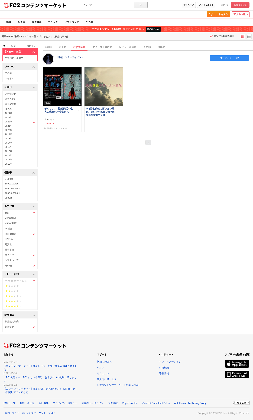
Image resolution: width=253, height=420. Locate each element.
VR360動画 (11, 223)
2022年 (20, 122)
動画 (8, 22)
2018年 (8, 138)
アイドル (9, 78)
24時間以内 (11, 93)
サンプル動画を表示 (224, 36)
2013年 (8, 159)
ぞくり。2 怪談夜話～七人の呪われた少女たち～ (58, 110)
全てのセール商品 (14, 58)
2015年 (8, 151)
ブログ (52, 412)
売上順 (62, 47)
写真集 (21, 22)
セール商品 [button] (19, 52)
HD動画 (9, 239)
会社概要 (43, 403)
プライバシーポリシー (65, 403)
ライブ (15, 412)
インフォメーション (170, 361)
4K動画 (8, 228)
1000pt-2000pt (12, 188)
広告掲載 (113, 403)
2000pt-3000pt (12, 193)
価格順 (161, 47)
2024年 (8, 113)
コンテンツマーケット (44, 5)
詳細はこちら (153, 29)
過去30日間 (11, 104)
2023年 (8, 117)
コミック (53, 22)
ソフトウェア (71, 22)
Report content (130, 403)
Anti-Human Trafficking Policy (190, 403)
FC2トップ (9, 403)
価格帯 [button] (19, 172)
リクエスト (103, 373)
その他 (89, 22)
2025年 (8, 109)
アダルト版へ (240, 14)
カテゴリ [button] (19, 206)
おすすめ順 (79, 47)
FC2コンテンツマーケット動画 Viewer (118, 385)
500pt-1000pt (11, 183)
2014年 (8, 155)
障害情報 (164, 373)
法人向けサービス (107, 379)
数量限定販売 (12, 321)
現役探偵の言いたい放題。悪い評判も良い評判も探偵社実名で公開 (100, 111)
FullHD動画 (20, 234)
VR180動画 (11, 218)
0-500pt (9, 179)
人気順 (147, 47)
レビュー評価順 (127, 47)
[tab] (148, 47)
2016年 (8, 147)
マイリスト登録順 (102, 47)
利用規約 (164, 367)
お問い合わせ (27, 403)
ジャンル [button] (19, 67)
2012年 (8, 163)
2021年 (8, 126)
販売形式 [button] (19, 315)
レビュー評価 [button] (19, 274)
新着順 (48, 47)
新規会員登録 (240, 5)
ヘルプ (100, 367)
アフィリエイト (206, 5)
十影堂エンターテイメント (69, 57)
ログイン (225, 5)
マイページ (188, 5)
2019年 (8, 134)
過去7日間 (10, 99)
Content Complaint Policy (156, 403)
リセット (32, 46)
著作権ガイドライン (93, 403)
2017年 (8, 142)
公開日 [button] (19, 87)
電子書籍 (36, 22)
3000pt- (9, 198)
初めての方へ (104, 361)
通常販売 (20, 326)
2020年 (8, 130)
